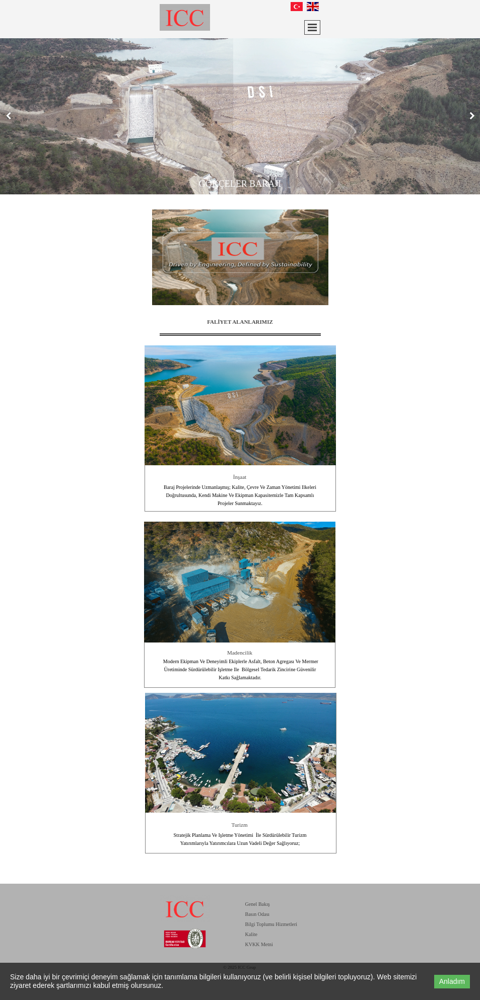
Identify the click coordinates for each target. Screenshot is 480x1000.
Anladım (452, 981)
